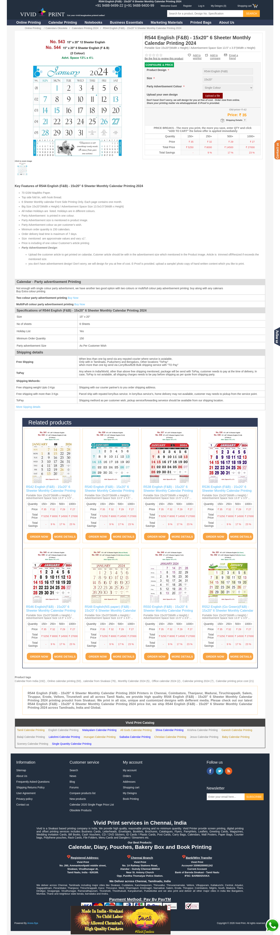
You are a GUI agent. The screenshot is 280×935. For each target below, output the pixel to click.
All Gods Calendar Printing (136, 730)
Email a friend (233, 55)
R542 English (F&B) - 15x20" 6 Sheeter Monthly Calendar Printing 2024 (51, 490)
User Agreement (26, 793)
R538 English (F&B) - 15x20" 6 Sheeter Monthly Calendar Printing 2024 (168, 490)
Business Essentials (126, 22)
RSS (228, 771)
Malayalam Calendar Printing (99, 730)
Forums (74, 787)
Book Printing (131, 798)
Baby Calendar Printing (236, 736)
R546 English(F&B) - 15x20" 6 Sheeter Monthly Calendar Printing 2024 (51, 610)
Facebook (210, 771)
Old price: (235, 109)
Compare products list (83, 793)
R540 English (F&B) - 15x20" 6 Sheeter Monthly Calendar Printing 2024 (109, 490)
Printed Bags (200, 22)
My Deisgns (130, 793)
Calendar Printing (63, 22)
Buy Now (73, 297)
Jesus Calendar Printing (204, 736)
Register (187, 6)
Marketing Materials (167, 22)
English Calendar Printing (63, 730)
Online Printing (28, 22)
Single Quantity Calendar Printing (71, 743)
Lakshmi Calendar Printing (64, 736)
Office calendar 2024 (164, 681)
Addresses (129, 781)
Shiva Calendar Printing (169, 730)
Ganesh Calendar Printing (237, 730)
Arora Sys (32, 923)
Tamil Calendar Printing (31, 730)
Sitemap (21, 770)
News (73, 776)
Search (74, 770)
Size (150, 78)
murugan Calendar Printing (100, 736)
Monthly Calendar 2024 (132, 681)
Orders (127, 776)
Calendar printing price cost (232, 681)
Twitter (219, 771)
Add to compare (215, 55)
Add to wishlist (197, 57)
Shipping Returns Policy (30, 787)
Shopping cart (131, 787)
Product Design (157, 69)
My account (130, 770)
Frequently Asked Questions (33, 781)
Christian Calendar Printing (170, 736)
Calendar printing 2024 (196, 681)
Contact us (22, 804)
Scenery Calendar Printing (32, 743)
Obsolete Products (81, 810)
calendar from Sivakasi (96, 681)
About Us (226, 22)
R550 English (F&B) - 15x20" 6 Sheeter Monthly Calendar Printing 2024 (168, 610)
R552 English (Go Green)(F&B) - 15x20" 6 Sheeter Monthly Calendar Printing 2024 (227, 610)
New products (78, 798)
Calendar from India (26, 681)
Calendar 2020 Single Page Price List (92, 804)
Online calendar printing (61, 681)
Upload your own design (162, 94)
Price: (232, 115)
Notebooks (93, 22)
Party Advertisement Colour (165, 86)
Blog (72, 781)
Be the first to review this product (164, 58)
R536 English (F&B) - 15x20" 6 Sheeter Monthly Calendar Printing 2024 (227, 490)
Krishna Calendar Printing (202, 730)
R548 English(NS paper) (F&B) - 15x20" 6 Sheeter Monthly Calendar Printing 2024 (110, 610)
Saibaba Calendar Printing (134, 736)
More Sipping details (28, 406)
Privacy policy (24, 798)
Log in (201, 6)
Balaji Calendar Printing (31, 736)
